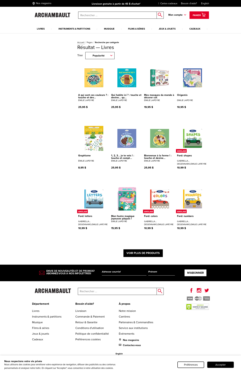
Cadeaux (194, 28)
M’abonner (195, 273)
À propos (124, 304)
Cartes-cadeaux (167, 3)
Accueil (81, 42)
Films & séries (136, 28)
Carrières (124, 317)
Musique (109, 28)
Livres (41, 28)
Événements (126, 334)
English (205, 3)
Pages (90, 42)
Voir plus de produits (143, 253)
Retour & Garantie (86, 322)
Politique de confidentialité (92, 334)
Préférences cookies (88, 339)
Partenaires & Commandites (136, 322)
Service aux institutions (133, 328)
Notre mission (127, 311)
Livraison (80, 311)
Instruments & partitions (74, 28)
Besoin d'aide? (189, 3)
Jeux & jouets (167, 28)
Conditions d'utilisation (89, 328)
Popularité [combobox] (99, 56)
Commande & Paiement (90, 317)
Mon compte (175, 15)
